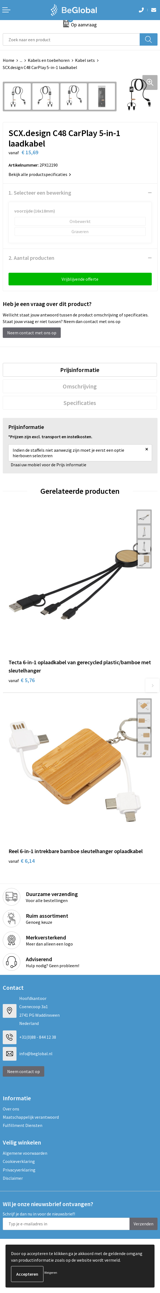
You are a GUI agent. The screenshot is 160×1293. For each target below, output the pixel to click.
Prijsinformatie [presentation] (79, 370)
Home (8, 60)
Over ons (11, 1109)
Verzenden (143, 1223)
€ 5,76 (22, 680)
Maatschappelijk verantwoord (31, 1117)
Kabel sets (85, 60)
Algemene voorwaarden (25, 1153)
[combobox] (71, 39)
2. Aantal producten (31, 257)
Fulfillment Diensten (22, 1125)
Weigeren (50, 1272)
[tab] (80, 370)
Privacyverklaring (19, 1170)
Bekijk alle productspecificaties (40, 174)
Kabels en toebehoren (49, 60)
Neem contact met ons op (31, 332)
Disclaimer (13, 1178)
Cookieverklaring (19, 1161)
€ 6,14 (22, 860)
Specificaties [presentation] (80, 403)
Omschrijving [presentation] (80, 386)
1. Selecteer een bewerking (40, 192)
